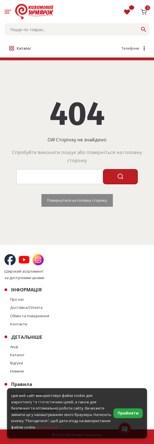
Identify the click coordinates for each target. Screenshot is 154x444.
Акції (14, 346)
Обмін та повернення (29, 315)
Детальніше (47, 427)
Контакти (18, 323)
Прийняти (128, 413)
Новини (17, 371)
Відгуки (16, 362)
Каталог (17, 354)
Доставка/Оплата (26, 307)
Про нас (17, 299)
